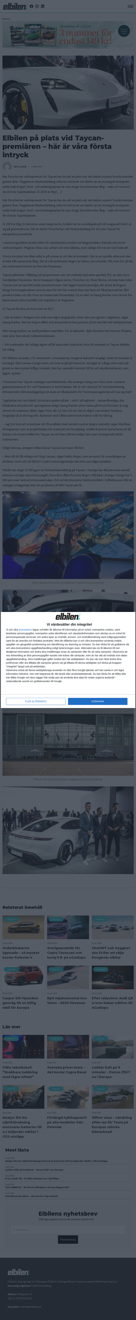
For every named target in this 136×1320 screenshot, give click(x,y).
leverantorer (25, 629)
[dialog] (68, 660)
